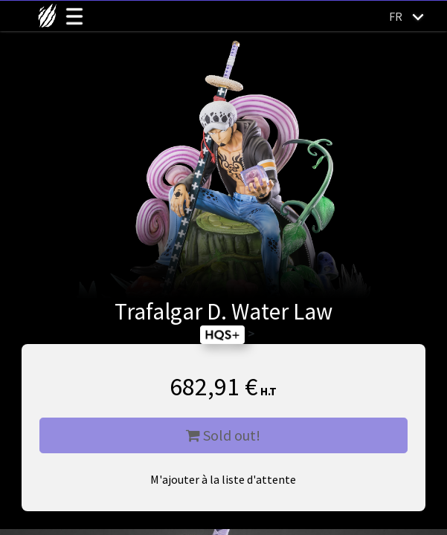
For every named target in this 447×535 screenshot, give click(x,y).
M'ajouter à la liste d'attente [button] (223, 479)
